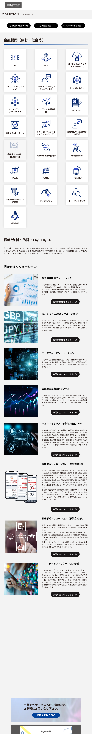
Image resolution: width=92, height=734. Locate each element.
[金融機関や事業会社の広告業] (15, 195)
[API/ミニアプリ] (46, 195)
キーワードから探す (73, 25)
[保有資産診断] (77, 150)
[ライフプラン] (77, 104)
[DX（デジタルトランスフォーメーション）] (77, 59)
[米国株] (46, 172)
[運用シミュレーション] (15, 127)
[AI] (15, 59)
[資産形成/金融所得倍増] (46, 150)
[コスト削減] (77, 172)
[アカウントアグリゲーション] (15, 82)
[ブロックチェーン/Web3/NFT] (15, 104)
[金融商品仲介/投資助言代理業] (77, 127)
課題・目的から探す (19, 25)
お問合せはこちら (46, 715)
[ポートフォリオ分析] (77, 195)
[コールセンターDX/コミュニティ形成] (46, 82)
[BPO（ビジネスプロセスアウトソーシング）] (46, 127)
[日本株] (15, 172)
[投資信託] (15, 217)
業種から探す (46, 25)
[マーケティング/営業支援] (46, 104)
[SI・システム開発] (77, 82)
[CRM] (46, 59)
